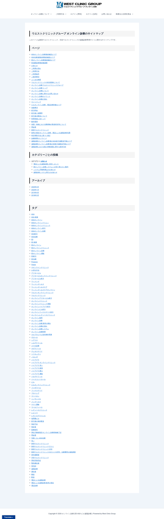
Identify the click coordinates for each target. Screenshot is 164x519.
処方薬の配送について (39, 116)
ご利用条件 (35, 74)
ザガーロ (34, 337)
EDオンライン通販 (38, 253)
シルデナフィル (37, 343)
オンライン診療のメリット (41, 96)
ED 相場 (34, 242)
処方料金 (34, 110)
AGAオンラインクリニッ (40, 223)
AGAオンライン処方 (39, 228)
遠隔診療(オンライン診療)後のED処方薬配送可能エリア (52, 144)
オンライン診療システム (40, 329)
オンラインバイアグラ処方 (41, 307)
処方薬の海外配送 (38, 421)
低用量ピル (35, 418)
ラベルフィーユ (37, 407)
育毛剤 (33, 466)
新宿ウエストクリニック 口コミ (43, 446)
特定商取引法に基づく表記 (41, 135)
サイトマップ (36, 102)
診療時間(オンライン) (39, 138)
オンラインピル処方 (39, 309)
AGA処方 (34, 234)
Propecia (34, 262)
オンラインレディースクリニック (44, 315)
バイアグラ (35, 360)
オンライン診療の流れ (39, 99)
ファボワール (36, 388)
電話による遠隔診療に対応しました (47, 164)
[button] (53, 14)
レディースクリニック (39, 410)
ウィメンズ (35, 281)
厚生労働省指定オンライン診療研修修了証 (47, 432)
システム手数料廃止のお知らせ (45, 170)
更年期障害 (35, 455)
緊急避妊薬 (35, 463)
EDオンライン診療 (38, 251)
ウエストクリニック (39, 295)
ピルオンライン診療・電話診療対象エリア (47, 105)
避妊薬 (33, 472)
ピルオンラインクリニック (41, 385)
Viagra (33, 265)
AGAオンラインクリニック (41, 225)
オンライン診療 (37, 321)
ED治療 (34, 259)
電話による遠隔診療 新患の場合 (43, 483)
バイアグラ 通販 (37, 374)
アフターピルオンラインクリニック (44, 276)
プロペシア (35, 393)
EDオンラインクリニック (40, 248)
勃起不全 (34, 424)
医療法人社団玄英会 (122, 14)
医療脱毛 (34, 430)
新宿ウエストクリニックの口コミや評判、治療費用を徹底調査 (55, 452)
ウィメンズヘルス (38, 284)
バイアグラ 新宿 (37, 368)
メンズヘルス (36, 402)
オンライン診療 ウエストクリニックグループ (48, 85)
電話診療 (34, 486)
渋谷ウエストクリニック (40, 458)
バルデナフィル (37, 376)
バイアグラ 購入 (37, 371)
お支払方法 (35, 270)
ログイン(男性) (76, 14)
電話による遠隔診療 (39, 480)
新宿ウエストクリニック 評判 (42, 449)
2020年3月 (35, 187)
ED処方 (34, 256)
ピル (33, 382)
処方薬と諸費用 (37, 113)
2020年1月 (35, 190)
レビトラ (34, 413)
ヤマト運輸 (35, 404)
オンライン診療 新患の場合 (41, 323)
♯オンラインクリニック (40, 267)
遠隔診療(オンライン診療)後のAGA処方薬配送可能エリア (53, 141)
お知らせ (34, 66)
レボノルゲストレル (39, 416)
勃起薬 (33, 427)
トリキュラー (36, 354)
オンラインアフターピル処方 (42, 298)
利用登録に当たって (39, 119)
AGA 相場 (35, 217)
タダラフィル (36, 349)
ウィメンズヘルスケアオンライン (44, 290)
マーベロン (35, 396)
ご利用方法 (62, 14)
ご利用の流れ (36, 68)
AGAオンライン (37, 220)
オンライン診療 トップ (40, 88)
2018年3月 (35, 195)
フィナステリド (37, 390)
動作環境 (34, 122)
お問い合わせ (105, 14)
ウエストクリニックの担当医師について (46, 82)
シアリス (34, 340)
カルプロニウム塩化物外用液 (42, 335)
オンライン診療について (43, 14)
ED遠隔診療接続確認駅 (40, 63)
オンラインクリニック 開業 (41, 304)
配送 (33, 477)
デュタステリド (37, 351)
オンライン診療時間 (39, 332)
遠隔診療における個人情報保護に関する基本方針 (50, 147)
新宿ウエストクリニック (40, 130)
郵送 (33, 474)
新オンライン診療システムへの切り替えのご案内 (52, 167)
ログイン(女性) (91, 14)
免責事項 (34, 108)
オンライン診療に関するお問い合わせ (45, 94)
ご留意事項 (35, 77)
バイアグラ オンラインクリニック (44, 363)
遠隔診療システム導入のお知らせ (46, 172)
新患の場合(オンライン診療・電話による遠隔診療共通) (52, 133)
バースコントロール (39, 379)
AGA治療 (34, 237)
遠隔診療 (34, 469)
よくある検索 (36, 80)
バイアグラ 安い (37, 365)
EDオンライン (36, 245)
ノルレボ (34, 357)
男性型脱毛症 (36, 460)
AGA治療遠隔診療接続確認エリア (44, 57)
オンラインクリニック (39, 301)
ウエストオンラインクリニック (43, 293)
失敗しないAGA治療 (39, 438)
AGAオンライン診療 (39, 231)
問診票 (33, 127)
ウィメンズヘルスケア (39, 287)
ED (32, 239)
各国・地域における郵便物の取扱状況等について (50, 124)
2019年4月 (35, 193)
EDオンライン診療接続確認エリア (44, 60)
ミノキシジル (36, 399)
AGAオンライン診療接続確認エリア (44, 54)
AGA (33, 214)
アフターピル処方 (38, 279)
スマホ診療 (35, 346)
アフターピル (36, 273)
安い (33, 441)
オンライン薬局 (37, 318)
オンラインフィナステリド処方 (43, 312)
